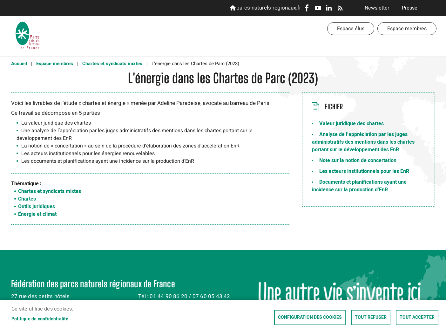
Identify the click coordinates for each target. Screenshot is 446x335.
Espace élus (350, 28)
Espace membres (407, 28)
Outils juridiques (36, 206)
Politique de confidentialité (40, 319)
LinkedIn (328, 8)
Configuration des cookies (310, 317)
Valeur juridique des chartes (351, 123)
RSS (340, 8)
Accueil (19, 63)
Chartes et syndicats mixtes (112, 63)
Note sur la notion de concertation (357, 160)
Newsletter (377, 8)
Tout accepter (417, 317)
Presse (409, 8)
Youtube (317, 8)
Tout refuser (371, 317)
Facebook (306, 8)
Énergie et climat (37, 214)
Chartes (27, 199)
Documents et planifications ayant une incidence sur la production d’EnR (359, 186)
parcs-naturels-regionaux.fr (267, 8)
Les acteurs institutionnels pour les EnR (364, 171)
